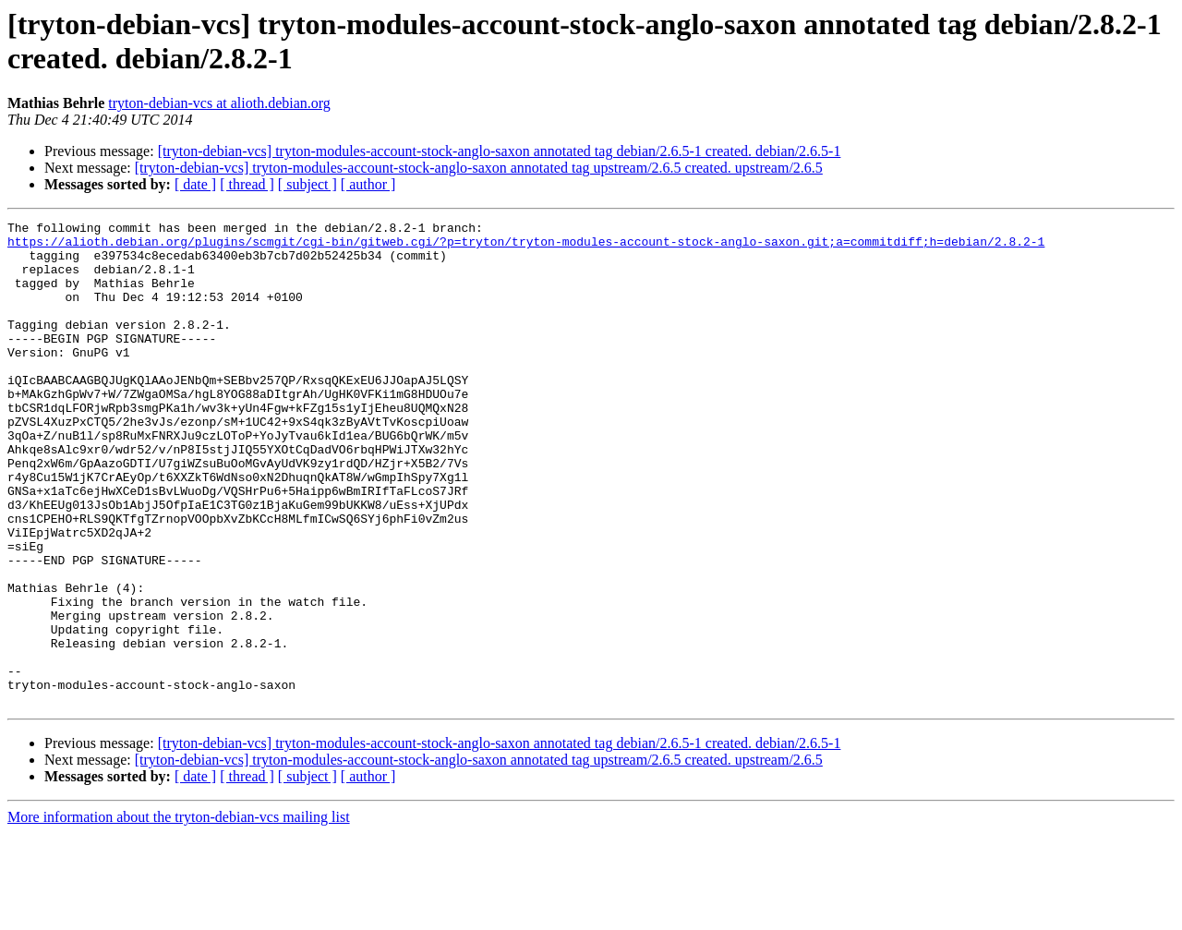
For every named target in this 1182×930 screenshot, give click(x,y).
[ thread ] (247, 184)
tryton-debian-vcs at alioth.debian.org (219, 103)
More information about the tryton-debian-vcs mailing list (178, 914)
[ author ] (368, 184)
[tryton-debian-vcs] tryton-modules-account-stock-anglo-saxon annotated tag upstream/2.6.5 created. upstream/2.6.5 (479, 167)
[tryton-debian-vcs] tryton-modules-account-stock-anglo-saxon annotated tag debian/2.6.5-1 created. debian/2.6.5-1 (499, 151)
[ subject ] (307, 184)
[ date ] (195, 184)
